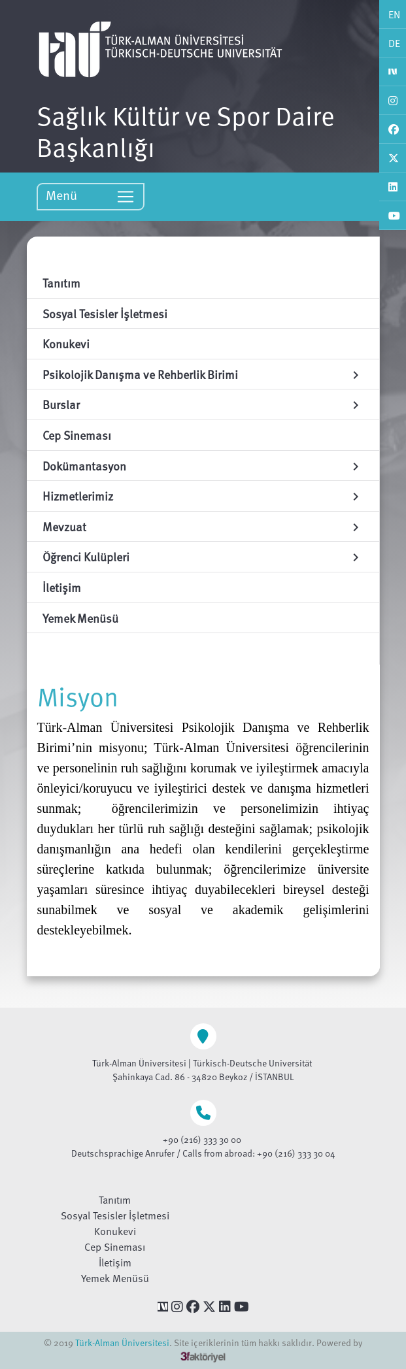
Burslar (203, 404)
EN (394, 14)
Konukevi (115, 1231)
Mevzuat (203, 526)
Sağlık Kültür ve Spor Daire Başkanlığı (186, 130)
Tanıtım (115, 1200)
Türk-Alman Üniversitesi (122, 1342)
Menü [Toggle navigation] (90, 195)
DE (394, 43)
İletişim (115, 1262)
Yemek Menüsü (115, 1278)
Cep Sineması (114, 1247)
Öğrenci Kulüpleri (203, 556)
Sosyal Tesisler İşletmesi (115, 1215)
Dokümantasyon (203, 465)
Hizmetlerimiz (203, 495)
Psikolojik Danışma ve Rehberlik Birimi (203, 374)
